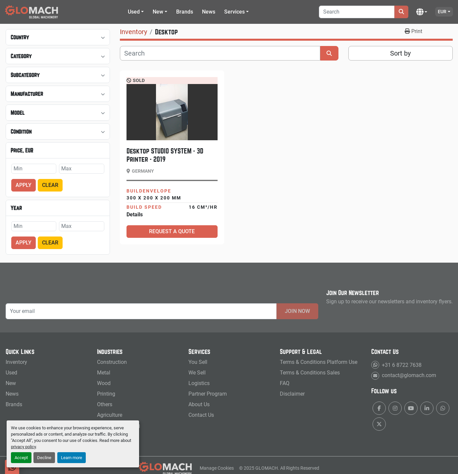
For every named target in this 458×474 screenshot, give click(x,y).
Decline (44, 457)
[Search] (356, 12)
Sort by (400, 53)
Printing (106, 394)
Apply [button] (23, 185)
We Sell (197, 372)
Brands (184, 12)
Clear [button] (50, 185)
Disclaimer (292, 394)
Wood (104, 383)
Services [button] (234, 12)
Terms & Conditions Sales (310, 372)
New (158, 12)
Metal (103, 372)
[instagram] (395, 408)
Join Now (297, 311)
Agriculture (109, 415)
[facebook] (379, 408)
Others (104, 404)
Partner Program (207, 394)
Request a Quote (172, 231)
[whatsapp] (442, 408)
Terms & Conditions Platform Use (318, 362)
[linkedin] (426, 408)
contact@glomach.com (408, 375)
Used (134, 12)
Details (135, 214)
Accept (21, 457)
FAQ (284, 383)
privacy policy (23, 446)
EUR (442, 11)
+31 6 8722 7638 (401, 365)
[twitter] (379, 424)
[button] (136, 12)
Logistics (199, 383)
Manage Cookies (217, 468)
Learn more (71, 457)
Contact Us (201, 415)
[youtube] (411, 408)
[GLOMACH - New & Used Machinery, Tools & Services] (165, 467)
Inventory (16, 362)
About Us (199, 404)
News (208, 12)
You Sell (197, 362)
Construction (112, 362)
